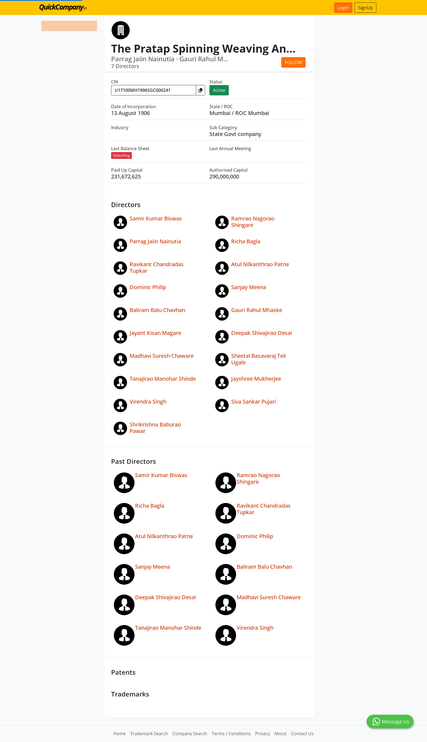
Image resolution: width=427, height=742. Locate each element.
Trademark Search (149, 734)
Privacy (262, 734)
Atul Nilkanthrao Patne (260, 264)
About (280, 734)
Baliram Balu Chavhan (157, 310)
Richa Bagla (245, 241)
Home (119, 734)
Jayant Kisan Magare (155, 333)
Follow (293, 62)
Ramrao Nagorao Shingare (252, 222)
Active (219, 90)
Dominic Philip (148, 287)
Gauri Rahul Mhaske (256, 310)
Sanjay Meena (248, 287)
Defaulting (121, 155)
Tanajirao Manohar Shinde (163, 378)
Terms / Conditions (231, 734)
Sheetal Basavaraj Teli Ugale (258, 359)
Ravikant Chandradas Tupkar (157, 267)
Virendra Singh (148, 401)
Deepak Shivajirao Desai (261, 333)
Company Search (189, 734)
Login (343, 8)
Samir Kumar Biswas (156, 218)
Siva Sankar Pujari (253, 401)
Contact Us (302, 734)
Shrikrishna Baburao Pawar (155, 428)
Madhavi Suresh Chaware (162, 355)
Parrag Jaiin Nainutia (155, 241)
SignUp (365, 8)
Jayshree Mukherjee (256, 378)
